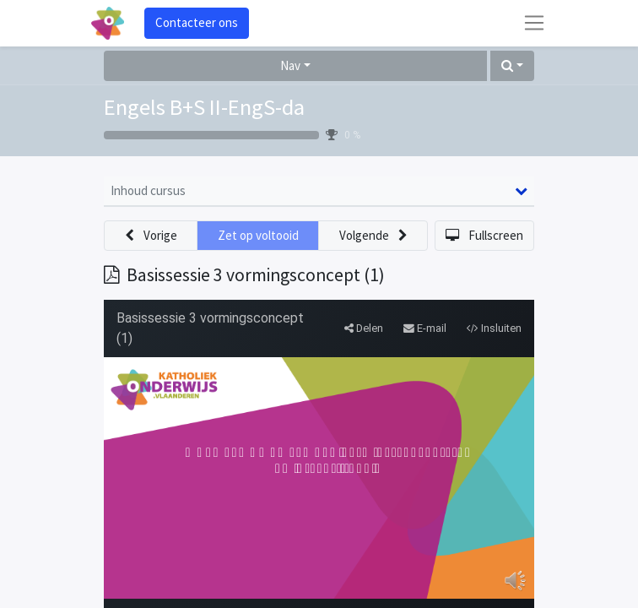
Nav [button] (290, 65)
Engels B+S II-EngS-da (204, 107)
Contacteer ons (196, 22)
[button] (512, 66)
